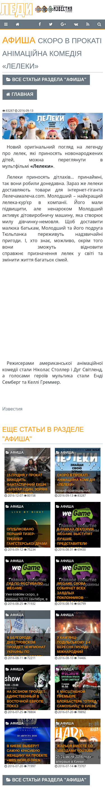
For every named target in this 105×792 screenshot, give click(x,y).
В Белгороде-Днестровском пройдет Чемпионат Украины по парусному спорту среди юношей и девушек (26, 652)
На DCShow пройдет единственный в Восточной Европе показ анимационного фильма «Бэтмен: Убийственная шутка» (26, 708)
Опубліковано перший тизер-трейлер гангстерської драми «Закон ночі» (27, 538)
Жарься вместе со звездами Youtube (75, 748)
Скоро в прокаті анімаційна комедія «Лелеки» (76, 480)
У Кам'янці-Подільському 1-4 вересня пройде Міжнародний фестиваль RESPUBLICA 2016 (73, 650)
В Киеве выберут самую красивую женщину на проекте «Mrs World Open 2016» (27, 755)
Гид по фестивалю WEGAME (25, 586)
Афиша (15, 453)
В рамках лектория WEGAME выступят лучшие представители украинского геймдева (75, 541)
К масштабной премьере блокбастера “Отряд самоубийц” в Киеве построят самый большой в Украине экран (76, 706)
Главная (19, 94)
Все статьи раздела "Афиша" (46, 79)
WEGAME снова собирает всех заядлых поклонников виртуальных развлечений (71, 595)
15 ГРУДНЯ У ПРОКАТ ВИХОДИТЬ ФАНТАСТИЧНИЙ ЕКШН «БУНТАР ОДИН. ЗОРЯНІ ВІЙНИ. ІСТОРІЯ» (27, 484)
